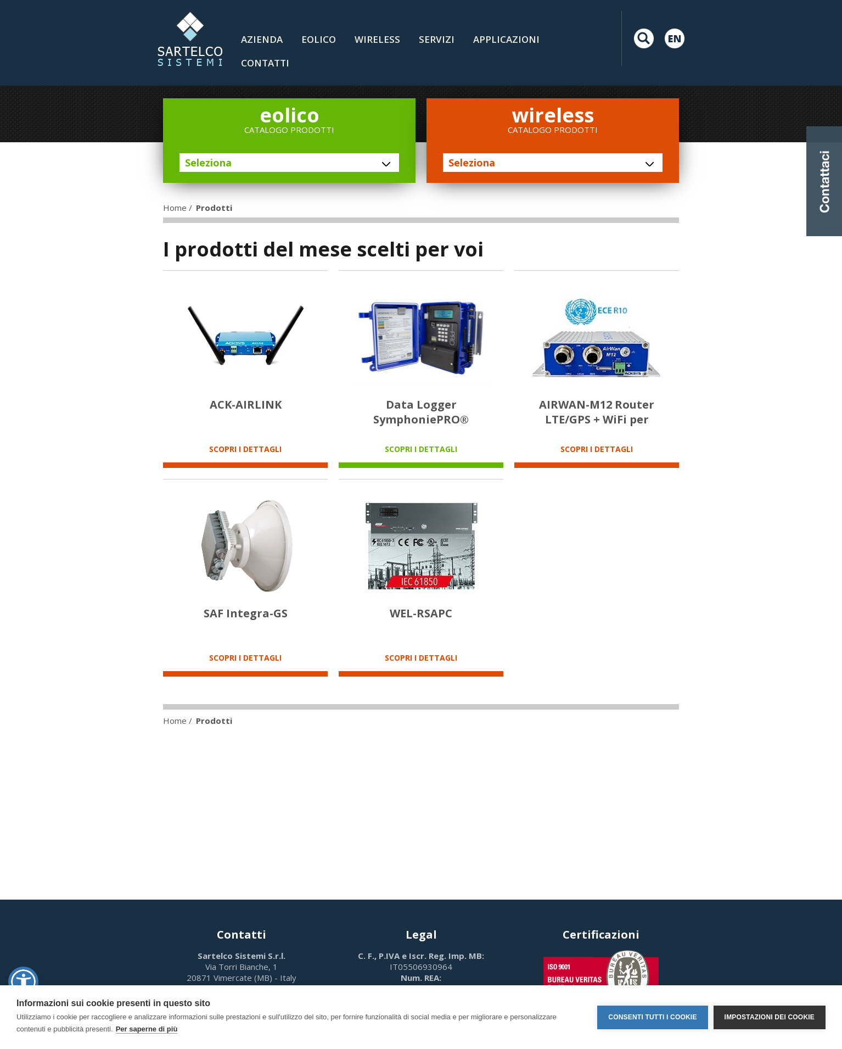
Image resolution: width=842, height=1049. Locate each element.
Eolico (318, 39)
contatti (265, 63)
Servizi (436, 39)
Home (175, 207)
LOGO (190, 38)
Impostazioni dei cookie (770, 1017)
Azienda (262, 39)
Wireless (377, 39)
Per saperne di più (147, 1029)
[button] (23, 981)
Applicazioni (506, 39)
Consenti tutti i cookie (652, 1017)
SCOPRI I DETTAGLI (245, 449)
